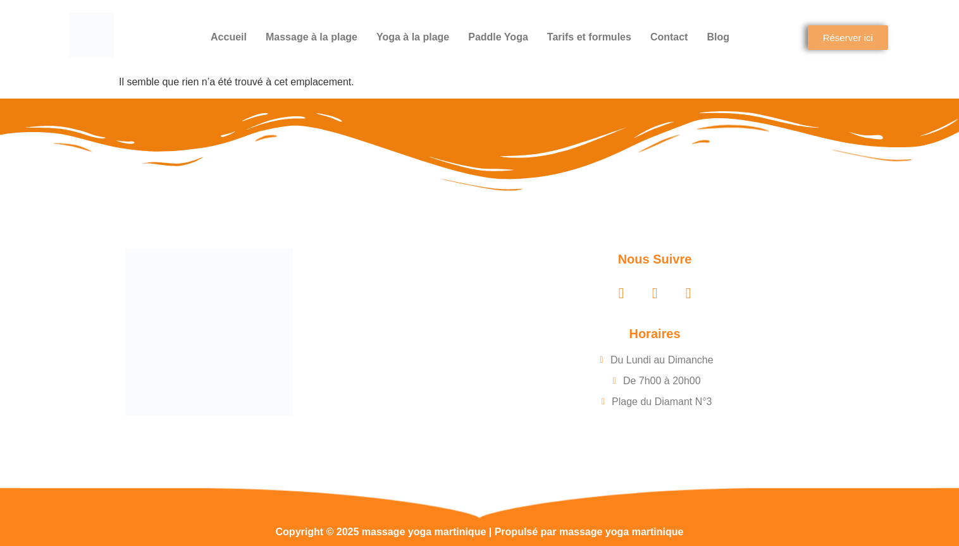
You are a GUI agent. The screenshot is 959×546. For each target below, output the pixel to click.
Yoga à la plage (412, 37)
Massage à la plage (311, 37)
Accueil (229, 37)
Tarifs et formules (589, 37)
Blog (718, 37)
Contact (669, 37)
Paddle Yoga (498, 37)
